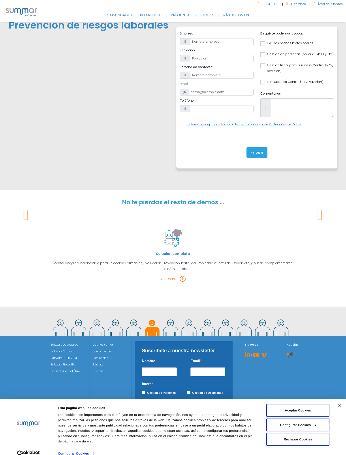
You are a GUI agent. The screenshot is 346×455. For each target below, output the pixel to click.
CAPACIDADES (119, 15)
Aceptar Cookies (298, 403)
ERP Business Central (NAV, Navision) (295, 82)
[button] (26, 246)
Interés (147, 384)
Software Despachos (64, 344)
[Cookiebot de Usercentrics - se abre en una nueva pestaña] (28, 446)
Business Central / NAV (66, 371)
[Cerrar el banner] (339, 398)
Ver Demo (168, 279)
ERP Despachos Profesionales (290, 43)
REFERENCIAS (151, 15)
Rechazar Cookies (298, 432)
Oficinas (98, 371)
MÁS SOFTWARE (236, 15)
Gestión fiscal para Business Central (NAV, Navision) (300, 68)
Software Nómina (62, 351)
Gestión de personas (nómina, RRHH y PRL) (300, 54)
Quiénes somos (103, 344)
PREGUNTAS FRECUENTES (192, 15)
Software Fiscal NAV (63, 364)
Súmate (98, 364)
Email (195, 361)
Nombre (148, 361)
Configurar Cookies (73, 446)
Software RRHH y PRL (64, 358)
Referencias (100, 358)
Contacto (295, 4)
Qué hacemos (102, 351)
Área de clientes (327, 4)
